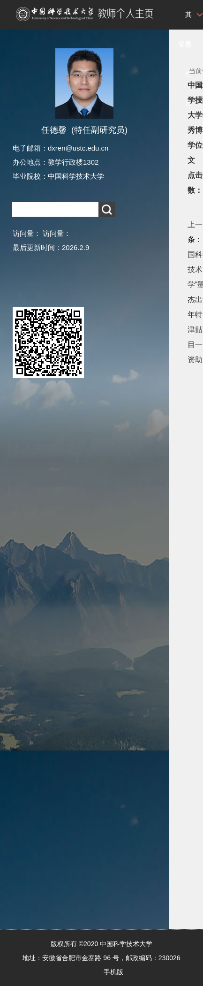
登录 (184, 44)
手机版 (113, 972)
